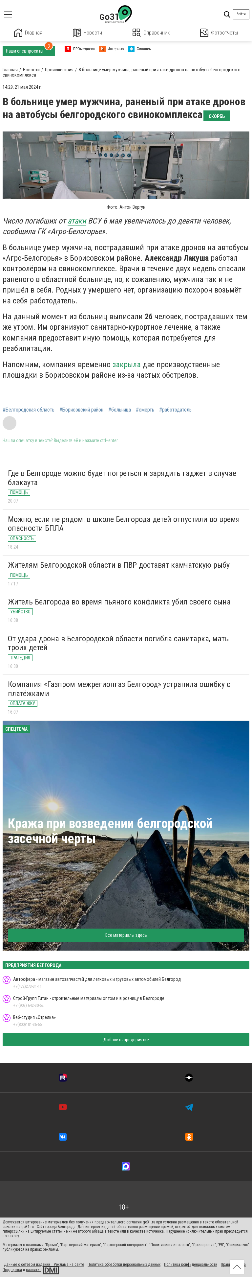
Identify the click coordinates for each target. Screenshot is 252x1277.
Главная (28, 33)
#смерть (145, 410)
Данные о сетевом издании (27, 1264)
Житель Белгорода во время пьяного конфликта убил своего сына (119, 601)
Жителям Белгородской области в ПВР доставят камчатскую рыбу (119, 565)
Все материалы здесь (126, 935)
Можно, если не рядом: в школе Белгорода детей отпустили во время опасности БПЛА (124, 524)
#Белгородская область (28, 410)
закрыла (127, 364)
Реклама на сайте (69, 1264)
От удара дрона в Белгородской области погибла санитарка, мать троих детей (118, 643)
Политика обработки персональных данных (124, 1264)
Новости (87, 33)
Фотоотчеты (219, 33)
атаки (77, 220)
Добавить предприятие (126, 1039)
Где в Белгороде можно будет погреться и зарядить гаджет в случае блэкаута (122, 478)
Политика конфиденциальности (190, 1264)
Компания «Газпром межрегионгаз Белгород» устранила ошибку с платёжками (119, 689)
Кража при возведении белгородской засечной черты (110, 831)
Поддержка (12, 1269)
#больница (119, 410)
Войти (241, 14)
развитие (33, 1269)
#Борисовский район (81, 410)
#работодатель (175, 410)
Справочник (151, 33)
